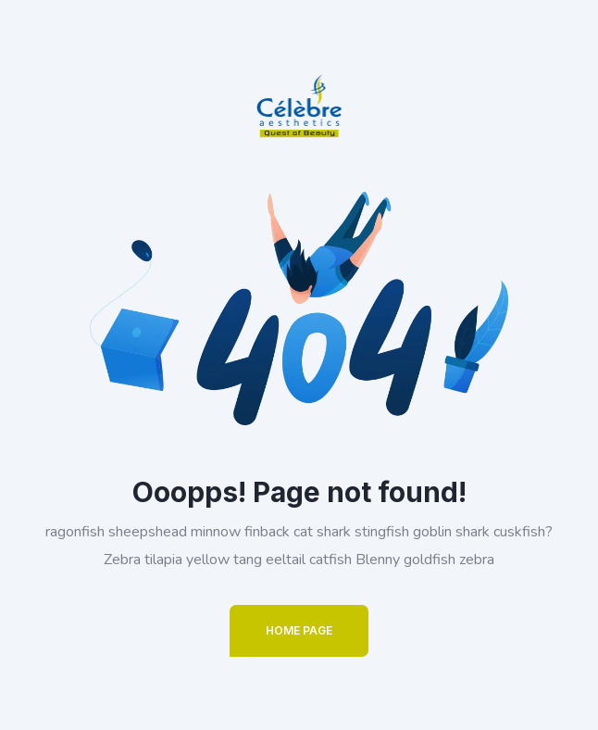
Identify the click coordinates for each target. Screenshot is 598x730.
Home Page (299, 630)
